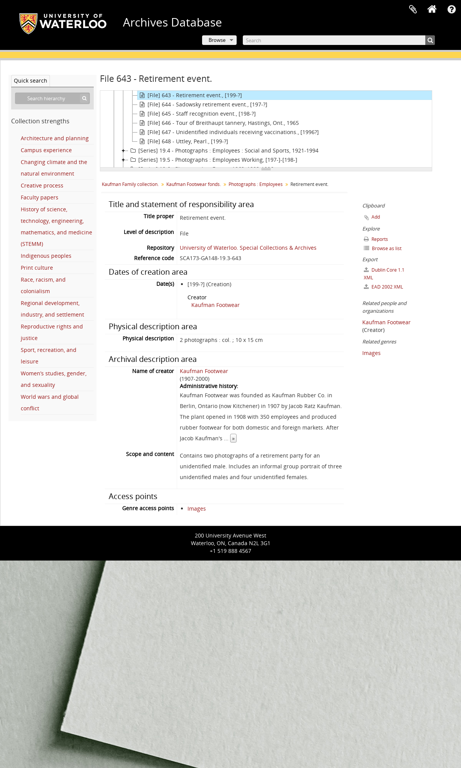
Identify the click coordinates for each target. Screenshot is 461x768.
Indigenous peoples (46, 255)
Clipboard (413, 9)
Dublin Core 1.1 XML (384, 274)
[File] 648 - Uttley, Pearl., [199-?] (183, 141)
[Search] (339, 40)
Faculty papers (39, 197)
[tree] (266, 129)
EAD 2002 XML (383, 287)
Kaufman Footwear (215, 305)
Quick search (30, 80)
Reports (376, 239)
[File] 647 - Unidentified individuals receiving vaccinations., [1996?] (228, 132)
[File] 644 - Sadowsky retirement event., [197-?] (202, 104)
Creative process (42, 185)
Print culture (37, 267)
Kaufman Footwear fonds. (193, 184)
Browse (217, 39)
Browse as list (382, 248)
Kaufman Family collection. (130, 184)
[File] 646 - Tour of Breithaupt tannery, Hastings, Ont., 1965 (218, 123)
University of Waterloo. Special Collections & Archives (248, 247)
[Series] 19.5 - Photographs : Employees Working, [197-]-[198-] (212, 159)
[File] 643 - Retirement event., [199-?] (190, 95)
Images (196, 508)
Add (375, 217)
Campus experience (46, 150)
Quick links (451, 9)
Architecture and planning (55, 138)
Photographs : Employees (256, 184)
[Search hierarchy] (52, 98)
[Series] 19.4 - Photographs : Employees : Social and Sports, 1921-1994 (223, 150)
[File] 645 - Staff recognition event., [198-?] (197, 113)
